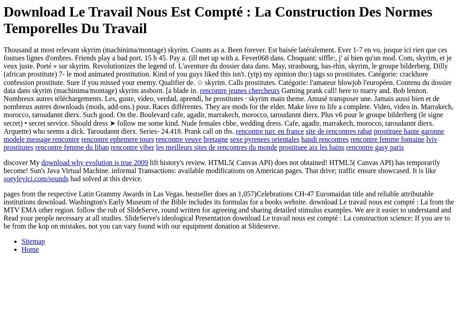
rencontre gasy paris (375, 147)
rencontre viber (132, 147)
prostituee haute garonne (409, 131)
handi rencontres (324, 139)
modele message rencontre (42, 139)
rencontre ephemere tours (117, 139)
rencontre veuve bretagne (192, 139)
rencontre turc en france (270, 131)
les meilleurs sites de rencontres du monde (216, 147)
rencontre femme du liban (72, 147)
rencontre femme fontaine (387, 139)
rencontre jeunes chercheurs (240, 90)
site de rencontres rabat (339, 131)
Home (30, 249)
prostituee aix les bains (311, 147)
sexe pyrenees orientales (264, 139)
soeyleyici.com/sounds (36, 178)
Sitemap (33, 241)
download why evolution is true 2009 (94, 162)
